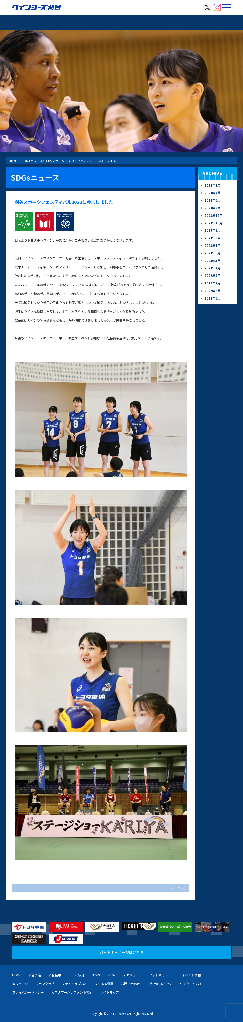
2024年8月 (212, 185)
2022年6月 (212, 290)
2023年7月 (212, 245)
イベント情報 (191, 975)
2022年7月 (212, 283)
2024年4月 (212, 208)
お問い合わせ (130, 983)
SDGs (111, 975)
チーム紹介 (76, 975)
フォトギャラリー (161, 975)
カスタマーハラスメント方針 (72, 992)
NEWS (96, 975)
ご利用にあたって (159, 983)
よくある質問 (104, 983)
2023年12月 (213, 215)
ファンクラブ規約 (74, 983)
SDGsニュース (32, 161)
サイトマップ (109, 992)
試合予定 (34, 975)
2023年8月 (212, 238)
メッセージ (20, 983)
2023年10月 (213, 223)
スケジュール (132, 975)
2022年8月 (212, 275)
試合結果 (54, 975)
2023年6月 (212, 253)
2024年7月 (212, 192)
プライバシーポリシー (28, 992)
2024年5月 (212, 200)
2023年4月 (212, 268)
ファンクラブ (44, 983)
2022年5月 (212, 298)
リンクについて (191, 983)
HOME (13, 161)
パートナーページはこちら (122, 952)
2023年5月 (212, 260)
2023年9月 (212, 230)
